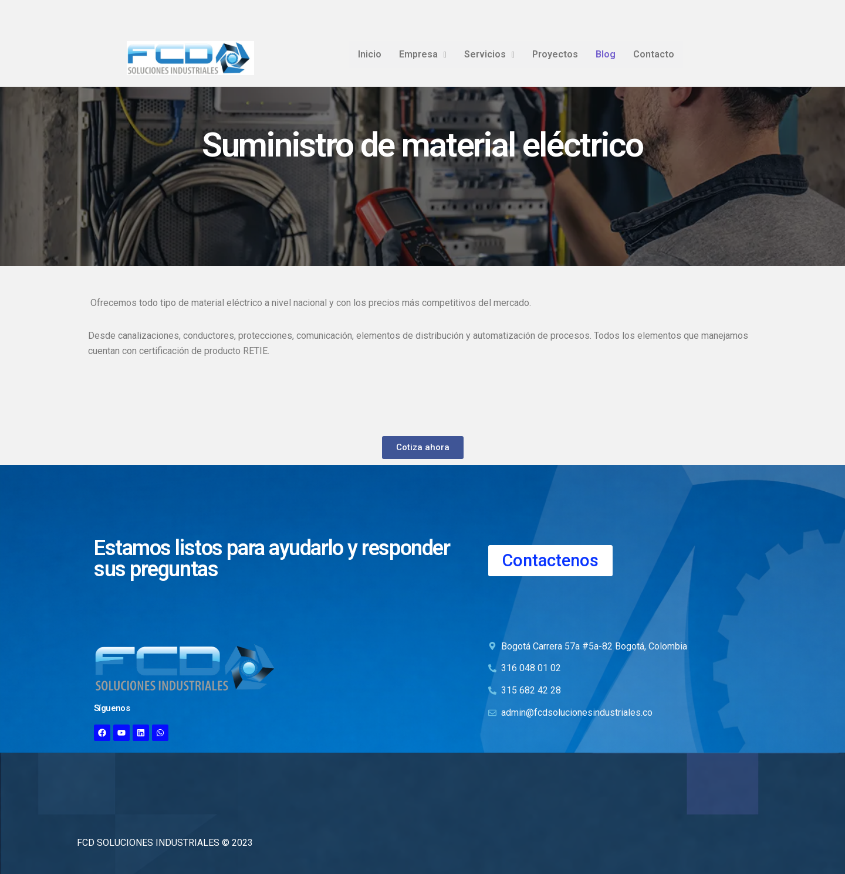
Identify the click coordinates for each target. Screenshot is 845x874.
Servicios (489, 54)
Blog (606, 54)
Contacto (653, 54)
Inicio (369, 54)
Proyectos (555, 54)
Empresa (423, 54)
